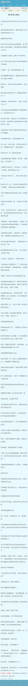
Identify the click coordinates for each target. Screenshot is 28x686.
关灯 (26, 8)
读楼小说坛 (6, 2)
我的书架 (23, 5)
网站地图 (14, 684)
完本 (17, 5)
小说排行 (10, 5)
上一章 (3, 10)
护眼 (23, 8)
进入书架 (24, 10)
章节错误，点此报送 (6, 673)
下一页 (17, 10)
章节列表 (10, 10)
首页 (4, 5)
